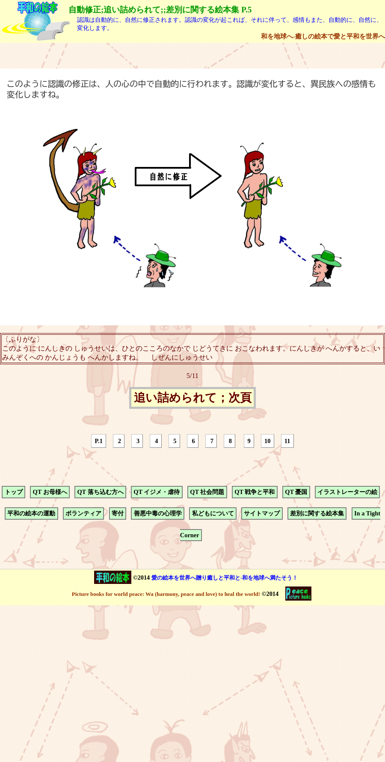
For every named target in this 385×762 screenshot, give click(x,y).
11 (287, 441)
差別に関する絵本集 (317, 513)
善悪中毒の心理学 (158, 513)
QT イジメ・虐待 (156, 491)
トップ (14, 491)
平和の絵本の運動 (31, 513)
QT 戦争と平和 (254, 491)
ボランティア (83, 513)
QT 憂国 (296, 491)
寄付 (118, 513)
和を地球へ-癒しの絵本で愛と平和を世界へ (323, 36)
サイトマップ (262, 513)
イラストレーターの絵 (347, 491)
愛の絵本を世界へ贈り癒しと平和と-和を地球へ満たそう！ (224, 577)
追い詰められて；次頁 (193, 398)
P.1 (99, 441)
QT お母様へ (50, 491)
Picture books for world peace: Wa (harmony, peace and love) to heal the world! (166, 594)
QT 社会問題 (207, 491)
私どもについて (213, 513)
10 (267, 441)
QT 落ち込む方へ (100, 491)
